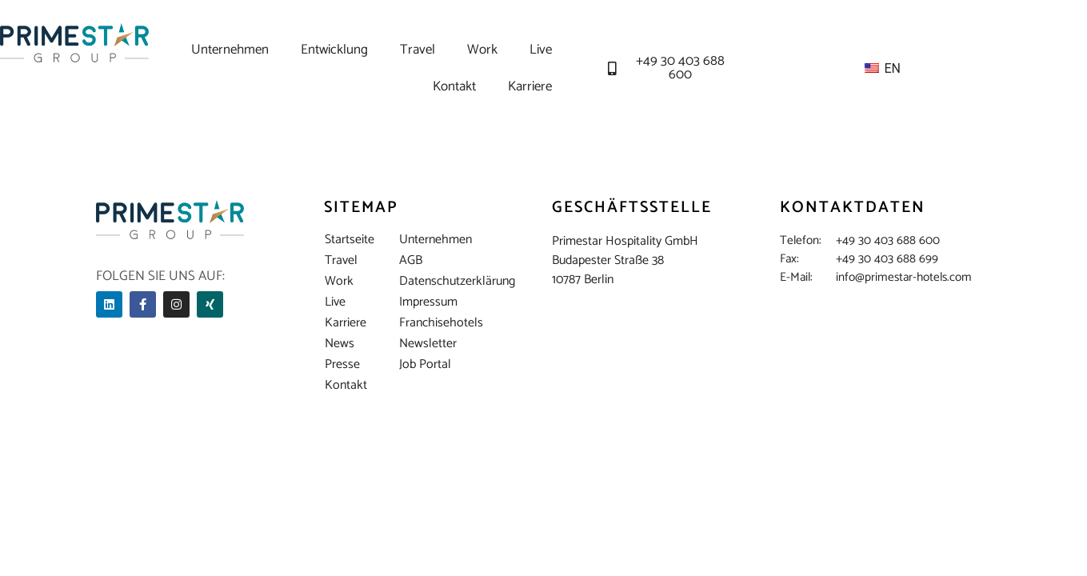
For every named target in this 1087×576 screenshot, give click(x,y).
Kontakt (454, 86)
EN (882, 68)
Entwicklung (334, 49)
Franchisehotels (429, 323)
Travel (417, 49)
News (339, 344)
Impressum (428, 302)
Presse (342, 365)
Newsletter (428, 344)
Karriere (530, 86)
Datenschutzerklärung (429, 282)
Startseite (349, 240)
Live (541, 49)
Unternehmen (230, 49)
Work (482, 49)
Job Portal (425, 365)
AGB (410, 261)
